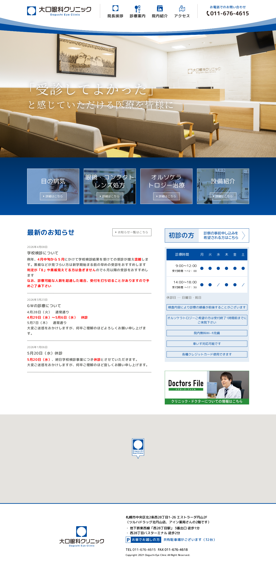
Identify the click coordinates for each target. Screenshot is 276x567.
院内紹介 (160, 15)
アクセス (182, 15)
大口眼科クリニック (59, 11)
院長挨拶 (115, 15)
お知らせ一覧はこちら (131, 232)
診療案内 (137, 15)
